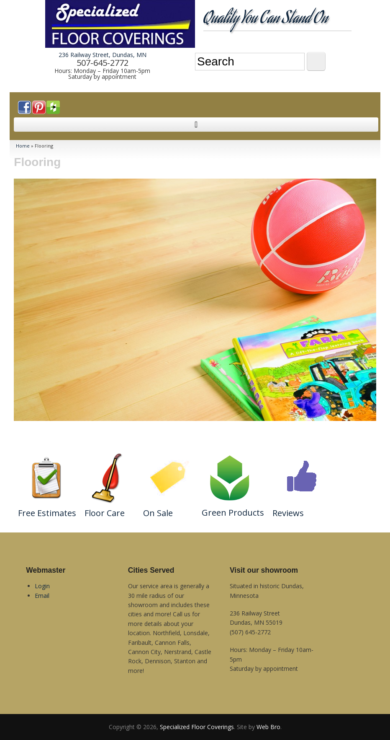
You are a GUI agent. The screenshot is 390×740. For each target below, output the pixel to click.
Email (42, 596)
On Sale (158, 513)
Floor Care (105, 513)
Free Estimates (47, 513)
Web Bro (268, 727)
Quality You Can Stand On (265, 19)
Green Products (233, 512)
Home (23, 146)
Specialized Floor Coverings (197, 727)
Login (42, 586)
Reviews (288, 513)
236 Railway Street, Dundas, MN (102, 55)
